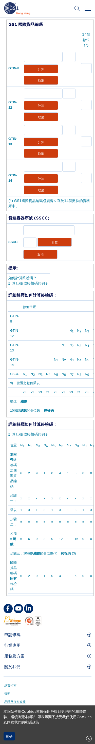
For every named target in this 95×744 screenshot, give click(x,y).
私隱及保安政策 (15, 702)
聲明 (7, 694)
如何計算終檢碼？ (22, 278)
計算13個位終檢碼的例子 (28, 283)
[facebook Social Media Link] (8, 608)
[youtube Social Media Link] (18, 608)
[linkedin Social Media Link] (28, 608)
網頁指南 (10, 685)
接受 (9, 736)
